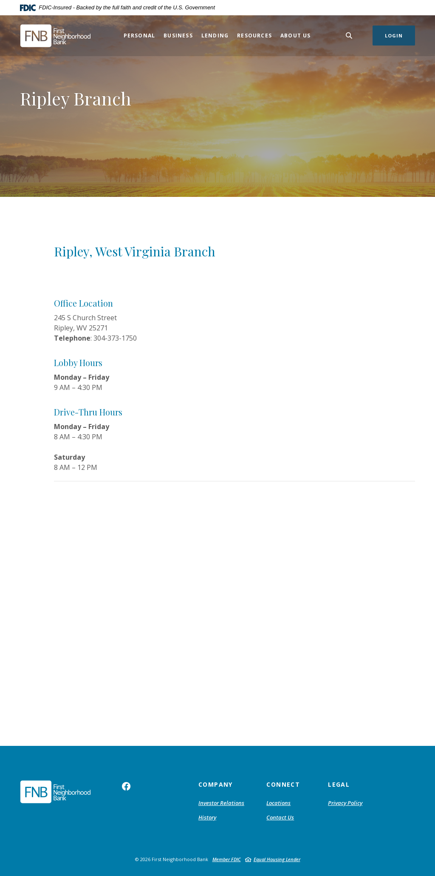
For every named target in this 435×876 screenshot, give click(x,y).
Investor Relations (221, 803)
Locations (278, 803)
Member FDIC (226, 859)
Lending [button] (215, 35)
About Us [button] (295, 35)
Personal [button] (139, 35)
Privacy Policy (345, 803)
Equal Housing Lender (277, 859)
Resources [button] (254, 35)
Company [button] (215, 784)
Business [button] (178, 35)
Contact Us (280, 817)
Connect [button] (283, 784)
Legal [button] (339, 784)
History (207, 817)
